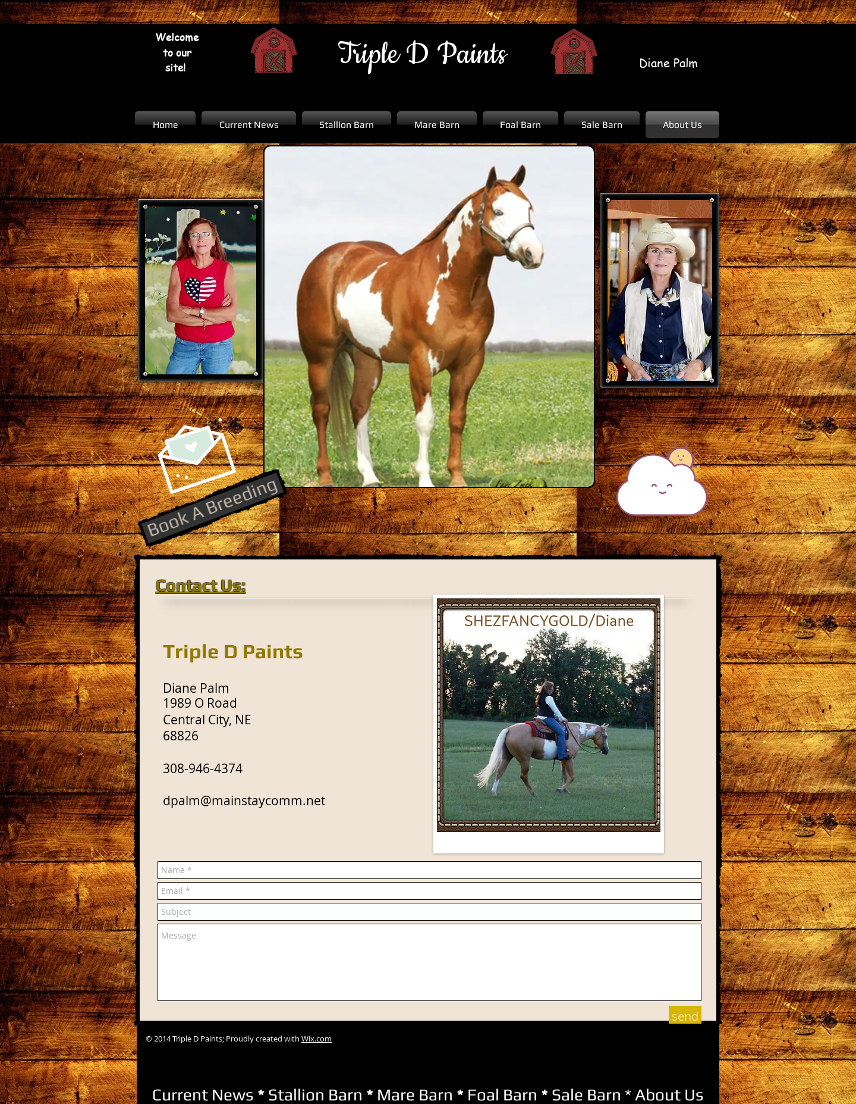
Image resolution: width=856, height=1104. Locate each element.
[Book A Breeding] (212, 508)
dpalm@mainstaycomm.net (244, 800)
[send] (685, 1016)
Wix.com (316, 1038)
